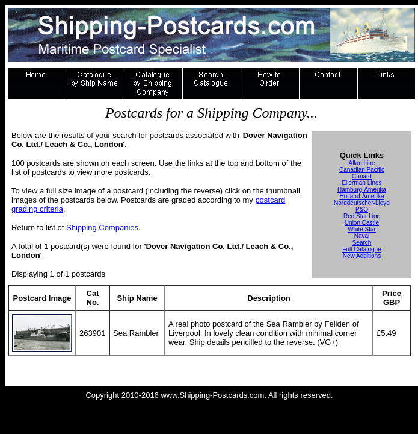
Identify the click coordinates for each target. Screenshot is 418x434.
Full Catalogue (361, 249)
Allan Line (362, 163)
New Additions (362, 256)
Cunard (362, 176)
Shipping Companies (102, 227)
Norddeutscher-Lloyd (362, 203)
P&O (361, 209)
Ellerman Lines (361, 183)
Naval (362, 236)
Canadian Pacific (361, 169)
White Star (362, 229)
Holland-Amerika (362, 196)
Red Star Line (361, 216)
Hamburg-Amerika (361, 189)
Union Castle (362, 222)
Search (362, 242)
